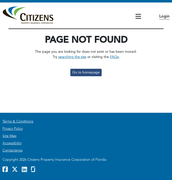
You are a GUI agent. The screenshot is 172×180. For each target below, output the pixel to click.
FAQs (114, 57)
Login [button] (164, 16)
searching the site (72, 57)
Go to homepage (86, 72)
